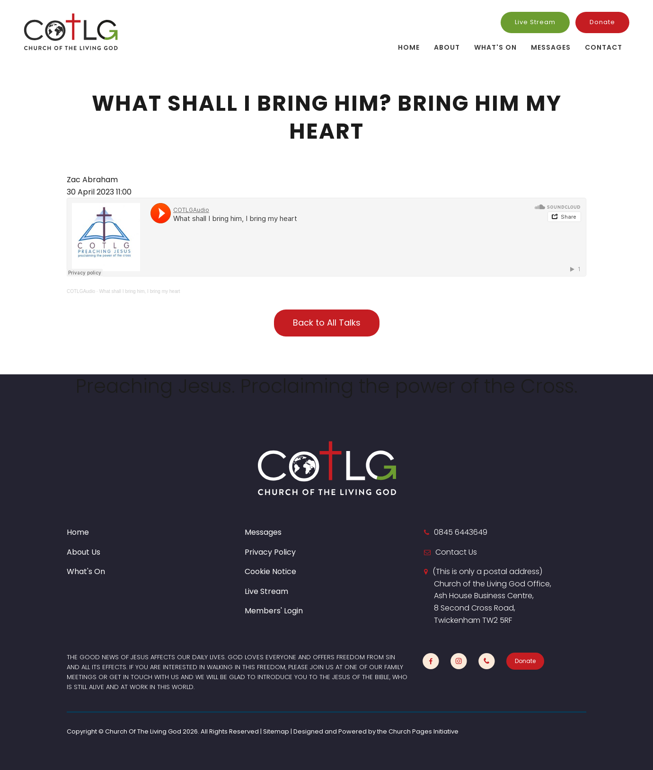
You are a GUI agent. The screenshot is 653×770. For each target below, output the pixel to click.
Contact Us (456, 552)
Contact (603, 47)
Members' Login (274, 610)
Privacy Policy (270, 552)
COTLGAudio (81, 291)
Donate (602, 22)
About (447, 47)
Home (409, 47)
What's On (495, 47)
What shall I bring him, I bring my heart (139, 291)
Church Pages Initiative (423, 731)
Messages (551, 47)
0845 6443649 (460, 532)
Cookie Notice (270, 571)
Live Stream (535, 22)
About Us (83, 552)
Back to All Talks (327, 322)
